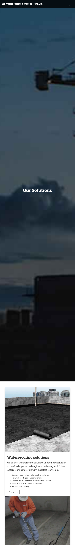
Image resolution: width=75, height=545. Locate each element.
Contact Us (13, 492)
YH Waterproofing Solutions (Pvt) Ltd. (22, 3)
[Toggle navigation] (71, 4)
